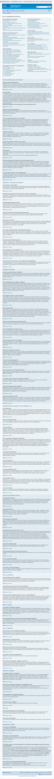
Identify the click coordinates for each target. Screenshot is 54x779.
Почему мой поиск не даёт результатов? (34, 45)
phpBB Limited (39, 728)
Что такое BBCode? (6, 66)
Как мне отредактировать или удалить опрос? (11, 55)
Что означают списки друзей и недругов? (34, 38)
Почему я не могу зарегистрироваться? (10, 22)
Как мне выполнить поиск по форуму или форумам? (37, 44)
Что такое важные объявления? (8, 71)
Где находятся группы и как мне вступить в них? (36, 23)
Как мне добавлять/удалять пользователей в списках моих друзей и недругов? (38, 40)
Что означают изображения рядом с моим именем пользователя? (12, 41)
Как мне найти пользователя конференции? (35, 48)
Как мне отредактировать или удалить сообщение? (12, 50)
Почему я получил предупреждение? (9, 58)
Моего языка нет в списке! (7, 39)
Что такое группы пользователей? (33, 22)
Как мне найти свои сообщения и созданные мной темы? (37, 49)
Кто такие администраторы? (32, 20)
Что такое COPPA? (6, 21)
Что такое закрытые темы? (8, 74)
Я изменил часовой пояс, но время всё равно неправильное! (14, 38)
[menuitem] (9, 11)
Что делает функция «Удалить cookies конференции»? (13, 30)
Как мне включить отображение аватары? (10, 42)
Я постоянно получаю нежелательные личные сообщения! (38, 32)
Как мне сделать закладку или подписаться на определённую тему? (38, 55)
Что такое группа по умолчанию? (33, 26)
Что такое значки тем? (7, 75)
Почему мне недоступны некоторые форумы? (11, 56)
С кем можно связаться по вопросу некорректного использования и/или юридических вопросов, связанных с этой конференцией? (39, 69)
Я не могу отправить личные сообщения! (34, 31)
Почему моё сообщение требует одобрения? (11, 61)
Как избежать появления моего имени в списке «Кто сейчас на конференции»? (14, 36)
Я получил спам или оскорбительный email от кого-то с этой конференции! (38, 34)
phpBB (21, 224)
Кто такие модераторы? (31, 21)
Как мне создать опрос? (7, 53)
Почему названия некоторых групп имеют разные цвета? (37, 25)
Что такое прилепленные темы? (8, 73)
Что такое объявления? (7, 72)
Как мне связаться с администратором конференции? (37, 71)
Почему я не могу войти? (7, 24)
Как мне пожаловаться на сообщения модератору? (12, 59)
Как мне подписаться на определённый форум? (36, 56)
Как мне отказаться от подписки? (33, 57)
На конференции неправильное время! (10, 37)
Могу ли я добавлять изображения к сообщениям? (12, 70)
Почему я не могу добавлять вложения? (10, 57)
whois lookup (29, 748)
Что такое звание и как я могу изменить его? (11, 43)
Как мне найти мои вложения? (33, 62)
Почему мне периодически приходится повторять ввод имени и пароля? (14, 28)
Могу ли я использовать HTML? (8, 67)
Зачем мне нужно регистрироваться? (9, 20)
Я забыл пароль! (6, 26)
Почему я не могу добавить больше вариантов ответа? (13, 54)
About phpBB (22, 730)
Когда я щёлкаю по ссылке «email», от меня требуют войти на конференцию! (14, 45)
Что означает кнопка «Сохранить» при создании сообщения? (14, 60)
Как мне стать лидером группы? (33, 24)
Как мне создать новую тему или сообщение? (11, 49)
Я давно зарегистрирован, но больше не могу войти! (12, 25)
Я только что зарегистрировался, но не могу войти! (12, 23)
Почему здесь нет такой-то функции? (34, 67)
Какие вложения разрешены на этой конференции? (36, 61)
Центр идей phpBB (20, 738)
